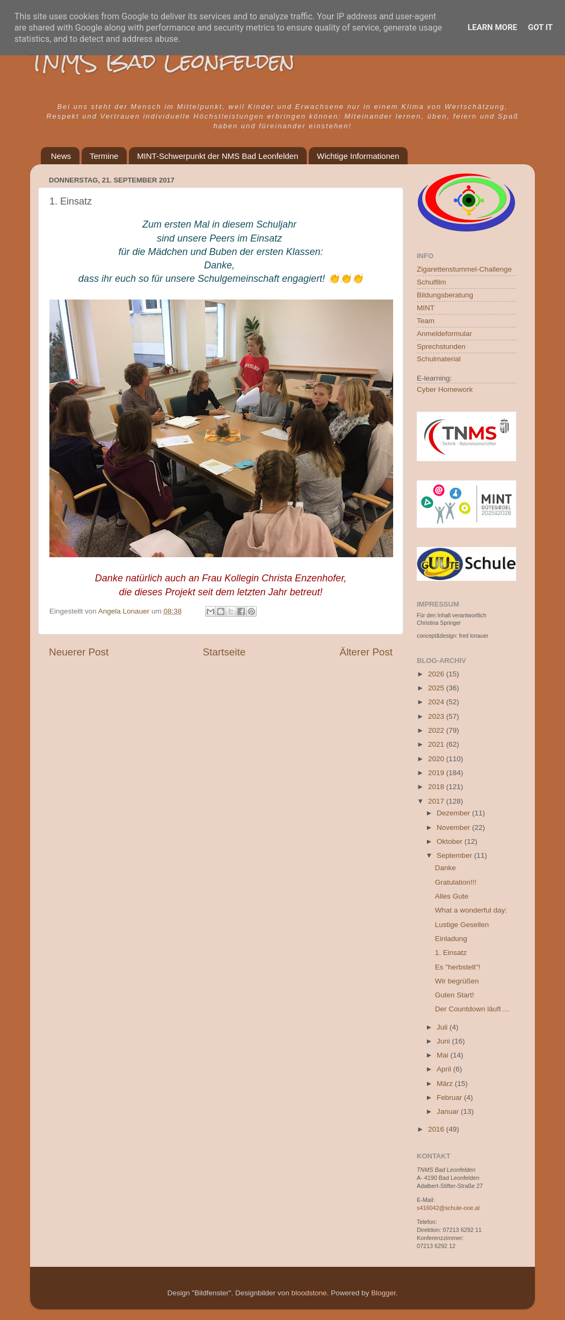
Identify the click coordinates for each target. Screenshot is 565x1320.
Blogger (383, 1293)
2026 (437, 674)
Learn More (492, 27)
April (445, 1069)
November (454, 827)
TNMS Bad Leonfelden (162, 61)
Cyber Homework (445, 389)
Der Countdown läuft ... (472, 1009)
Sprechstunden (441, 346)
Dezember (454, 813)
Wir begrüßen (457, 981)
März (446, 1084)
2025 (437, 688)
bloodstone (309, 1293)
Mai (444, 1055)
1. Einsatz (451, 953)
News (61, 156)
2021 (437, 744)
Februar (450, 1097)
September (455, 855)
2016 (437, 1129)
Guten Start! (454, 995)
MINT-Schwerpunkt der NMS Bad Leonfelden (217, 156)
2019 (437, 773)
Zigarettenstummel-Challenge (464, 269)
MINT (425, 308)
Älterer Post (366, 652)
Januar (449, 1111)
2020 (437, 759)
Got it (540, 27)
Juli (443, 1027)
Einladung (451, 939)
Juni (444, 1041)
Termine (104, 156)
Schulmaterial (439, 359)
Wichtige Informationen (358, 156)
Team (425, 321)
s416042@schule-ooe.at (448, 1208)
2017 (437, 801)
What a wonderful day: (471, 910)
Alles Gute (451, 896)
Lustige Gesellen (462, 925)
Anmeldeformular (444, 334)
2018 (437, 787)
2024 (437, 702)
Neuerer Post (78, 652)
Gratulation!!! (455, 882)
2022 (437, 730)
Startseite (223, 652)
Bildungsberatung (445, 295)
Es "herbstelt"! (458, 967)
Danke (445, 868)
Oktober (451, 841)
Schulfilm (431, 282)
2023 (437, 716)
